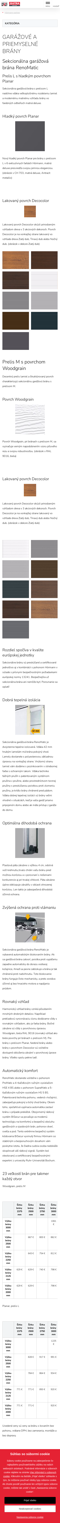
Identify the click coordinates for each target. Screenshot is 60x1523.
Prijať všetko (30, 1500)
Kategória (12, 23)
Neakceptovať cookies (30, 1508)
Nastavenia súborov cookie (29, 1517)
